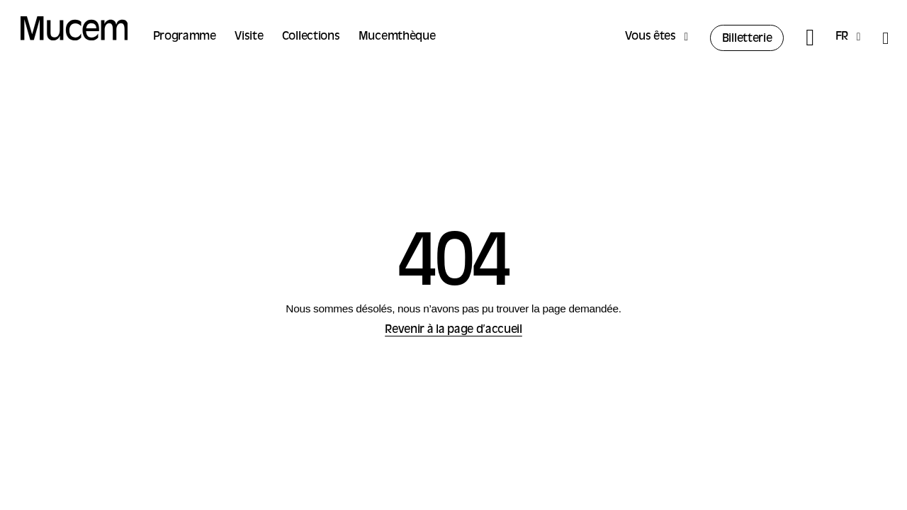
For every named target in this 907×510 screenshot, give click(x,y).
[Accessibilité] (885, 37)
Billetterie (747, 39)
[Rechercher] (809, 38)
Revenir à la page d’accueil (453, 330)
